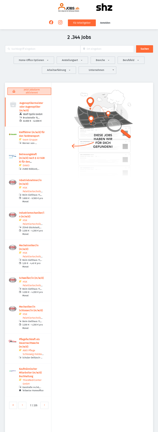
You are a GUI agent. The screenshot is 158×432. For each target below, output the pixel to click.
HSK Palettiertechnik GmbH (32, 191)
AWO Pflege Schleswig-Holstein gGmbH (33, 354)
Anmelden (105, 23)
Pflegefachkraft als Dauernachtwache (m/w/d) (29, 343)
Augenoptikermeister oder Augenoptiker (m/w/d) (31, 107)
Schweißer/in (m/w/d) (31, 278)
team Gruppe (30, 139)
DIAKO (26, 165)
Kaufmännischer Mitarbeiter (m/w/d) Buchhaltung (30, 372)
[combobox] (42, 49)
